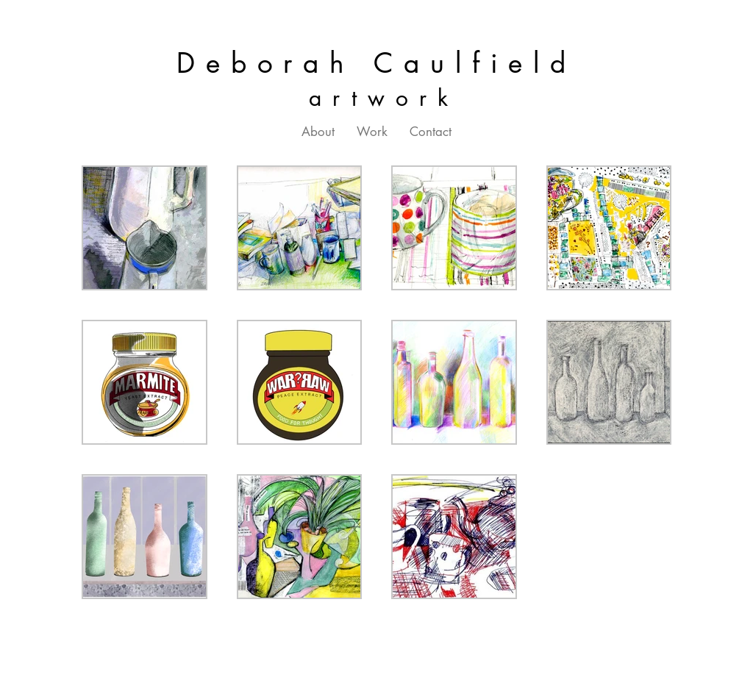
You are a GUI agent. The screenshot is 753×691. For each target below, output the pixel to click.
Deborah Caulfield (376, 63)
